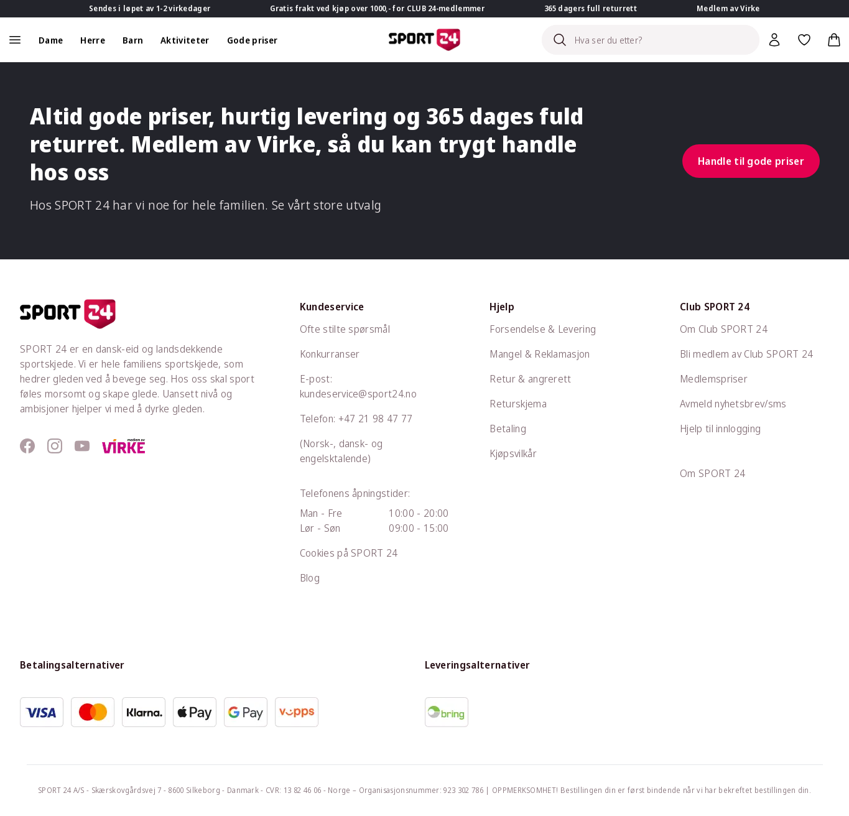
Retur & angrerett (530, 379)
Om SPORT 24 (713, 473)
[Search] (650, 40)
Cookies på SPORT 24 (349, 553)
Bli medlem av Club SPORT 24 (747, 354)
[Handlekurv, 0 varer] (834, 40)
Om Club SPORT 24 (724, 329)
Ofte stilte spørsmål (345, 329)
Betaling (507, 428)
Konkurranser (330, 354)
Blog (310, 578)
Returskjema (518, 403)
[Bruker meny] (774, 40)
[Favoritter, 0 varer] (804, 40)
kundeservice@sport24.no (358, 394)
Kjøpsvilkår (513, 453)
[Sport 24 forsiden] (424, 40)
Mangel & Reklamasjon (539, 354)
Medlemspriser (714, 379)
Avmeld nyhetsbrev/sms (733, 403)
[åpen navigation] (15, 40)
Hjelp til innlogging (720, 428)
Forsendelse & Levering (542, 329)
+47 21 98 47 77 (375, 418)
